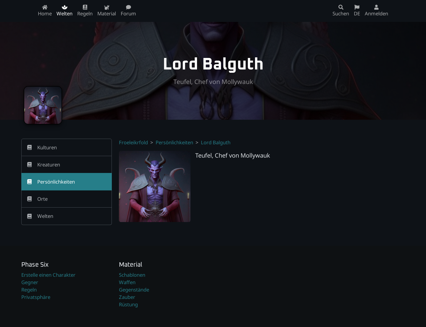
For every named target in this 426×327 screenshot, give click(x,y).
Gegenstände (134, 289)
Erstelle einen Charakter (48, 274)
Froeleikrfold (133, 142)
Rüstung (128, 304)
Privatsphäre (35, 297)
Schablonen (132, 274)
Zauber (127, 297)
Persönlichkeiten (174, 142)
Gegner (29, 282)
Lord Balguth (215, 142)
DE (357, 11)
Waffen (127, 282)
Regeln (29, 289)
